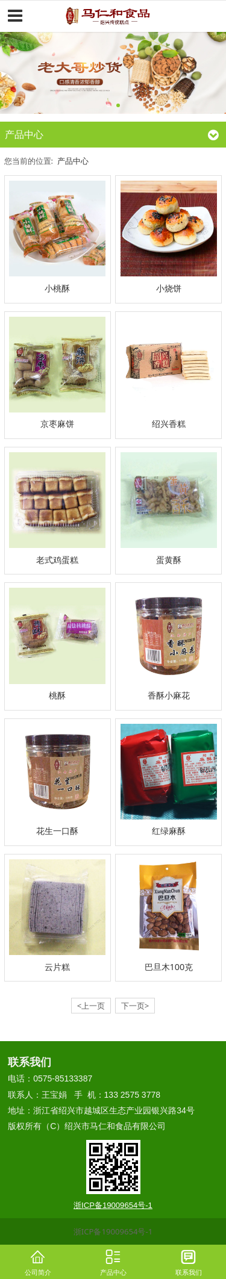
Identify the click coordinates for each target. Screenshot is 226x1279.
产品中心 (73, 160)
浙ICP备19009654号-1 (113, 1231)
